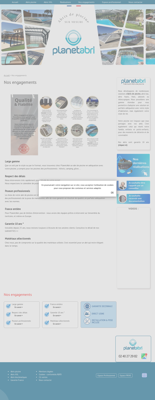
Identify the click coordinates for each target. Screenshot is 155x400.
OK (112, 192)
